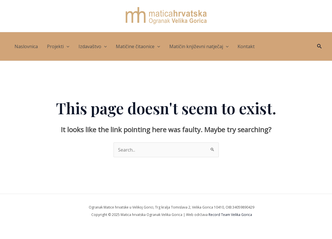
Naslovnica (26, 46)
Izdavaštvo (93, 46)
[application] (66, 46)
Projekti (58, 46)
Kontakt (246, 46)
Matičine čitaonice (138, 46)
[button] (319, 46)
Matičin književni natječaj (199, 46)
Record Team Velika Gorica (230, 214)
